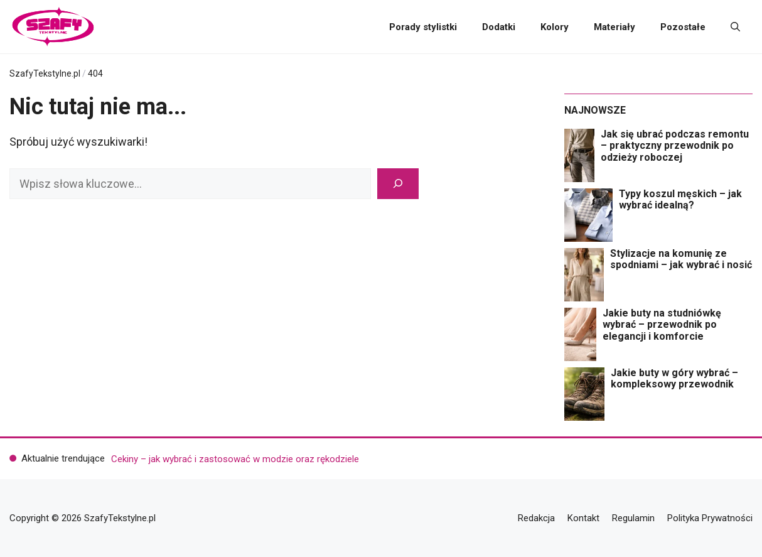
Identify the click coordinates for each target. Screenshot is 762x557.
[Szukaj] (398, 183)
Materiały (614, 27)
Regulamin (633, 518)
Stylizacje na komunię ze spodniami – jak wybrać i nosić (681, 259)
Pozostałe (683, 27)
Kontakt (583, 518)
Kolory (554, 27)
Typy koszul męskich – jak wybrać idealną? (680, 199)
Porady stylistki (423, 27)
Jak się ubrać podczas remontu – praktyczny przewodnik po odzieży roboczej (675, 145)
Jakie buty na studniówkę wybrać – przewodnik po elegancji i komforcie (662, 324)
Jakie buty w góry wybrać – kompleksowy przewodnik (674, 378)
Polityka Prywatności (710, 518)
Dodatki (498, 27)
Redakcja (536, 518)
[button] (735, 27)
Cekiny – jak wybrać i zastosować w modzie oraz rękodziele (235, 459)
